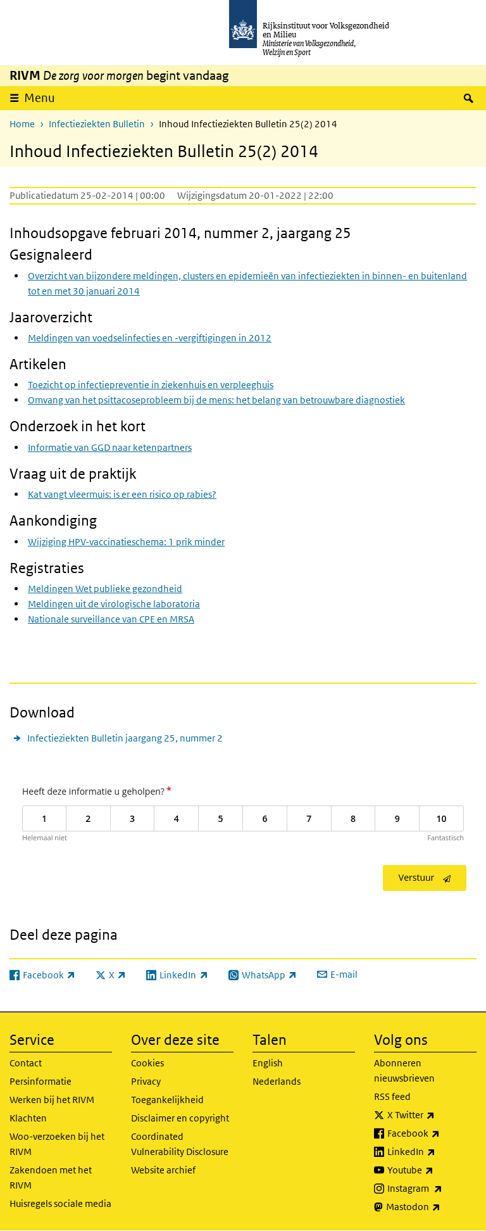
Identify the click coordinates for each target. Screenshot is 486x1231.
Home (22, 124)
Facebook (432, 1133)
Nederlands (276, 1081)
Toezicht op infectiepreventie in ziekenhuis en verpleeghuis (150, 385)
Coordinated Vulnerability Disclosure (179, 1144)
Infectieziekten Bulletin (97, 124)
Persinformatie (40, 1081)
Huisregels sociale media (60, 1203)
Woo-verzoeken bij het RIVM (56, 1144)
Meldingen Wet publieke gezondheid (105, 589)
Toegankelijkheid (167, 1100)
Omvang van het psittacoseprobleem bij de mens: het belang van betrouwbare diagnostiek (216, 400)
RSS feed (392, 1096)
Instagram (432, 1188)
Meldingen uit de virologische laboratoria (114, 604)
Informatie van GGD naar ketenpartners (110, 447)
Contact (25, 1063)
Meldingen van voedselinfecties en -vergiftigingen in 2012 (149, 338)
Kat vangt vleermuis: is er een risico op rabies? (122, 494)
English (267, 1063)
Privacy (146, 1081)
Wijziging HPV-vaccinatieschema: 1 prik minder (126, 542)
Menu (39, 98)
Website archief (163, 1170)
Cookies (147, 1063)
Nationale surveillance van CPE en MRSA (111, 619)
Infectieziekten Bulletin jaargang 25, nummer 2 (125, 738)
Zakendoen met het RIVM (50, 1177)
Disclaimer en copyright (180, 1118)
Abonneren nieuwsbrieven (404, 1070)
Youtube (432, 1170)
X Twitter (432, 1115)
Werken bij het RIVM (51, 1100)
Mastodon (431, 1207)
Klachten (28, 1118)
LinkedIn (432, 1151)
